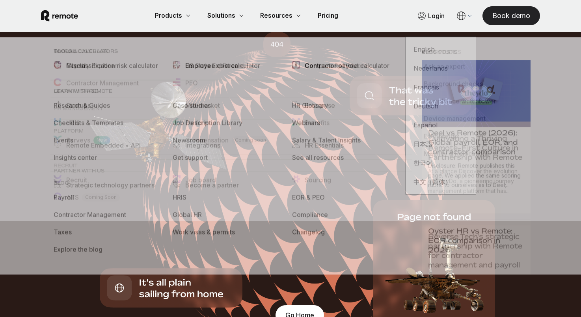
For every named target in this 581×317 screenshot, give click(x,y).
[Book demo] (502, 16)
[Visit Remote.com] (69, 16)
